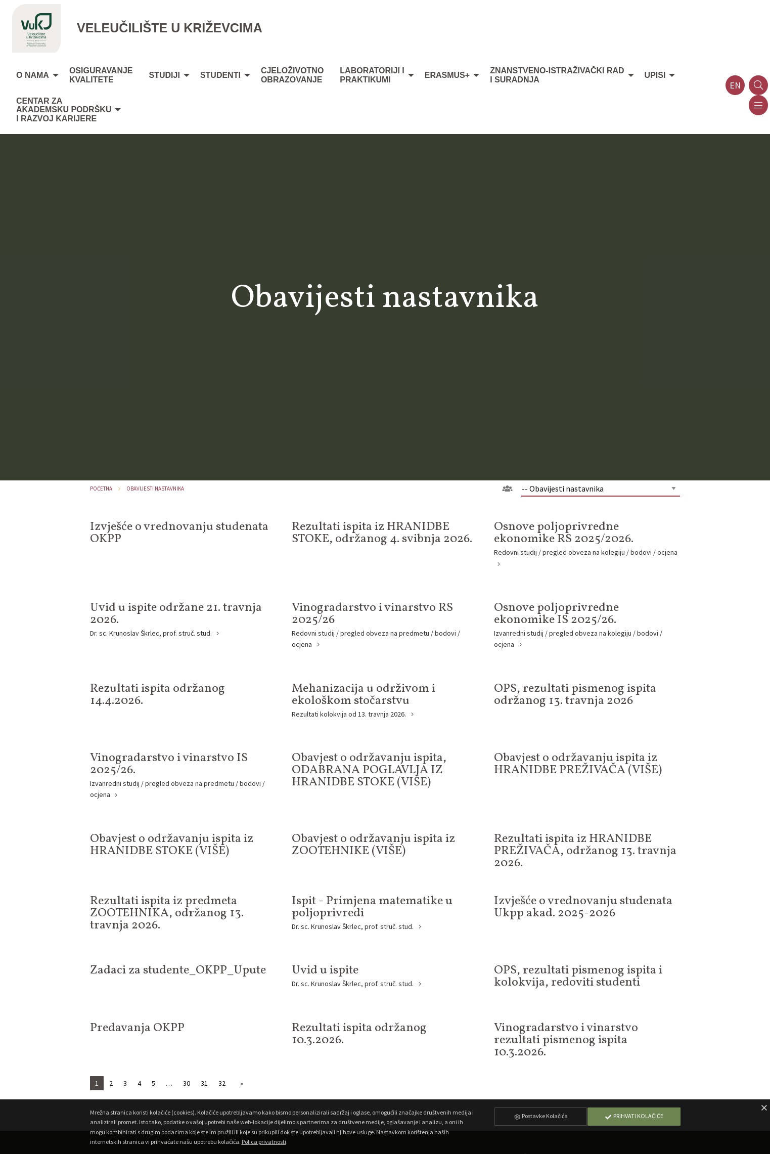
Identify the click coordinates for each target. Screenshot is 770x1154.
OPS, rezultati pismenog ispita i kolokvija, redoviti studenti (578, 976)
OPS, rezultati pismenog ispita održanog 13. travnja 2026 (575, 694)
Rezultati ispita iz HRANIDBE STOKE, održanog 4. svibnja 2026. (382, 533)
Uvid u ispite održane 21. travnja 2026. (176, 614)
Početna (101, 488)
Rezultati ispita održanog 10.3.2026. (359, 1034)
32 (221, 1083)
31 (204, 1083)
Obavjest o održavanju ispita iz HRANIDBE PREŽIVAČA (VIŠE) (578, 764)
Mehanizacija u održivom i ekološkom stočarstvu (363, 694)
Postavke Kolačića (540, 1116)
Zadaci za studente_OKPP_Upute (178, 970)
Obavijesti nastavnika (155, 488)
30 (186, 1083)
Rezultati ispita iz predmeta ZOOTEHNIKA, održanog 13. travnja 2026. (167, 913)
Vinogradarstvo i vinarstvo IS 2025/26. (169, 764)
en (735, 85)
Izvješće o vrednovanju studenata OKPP (179, 533)
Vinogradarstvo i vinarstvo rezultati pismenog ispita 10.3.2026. (566, 1040)
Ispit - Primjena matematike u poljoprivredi (372, 907)
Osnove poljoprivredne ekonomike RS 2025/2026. (563, 533)
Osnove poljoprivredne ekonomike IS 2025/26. (556, 614)
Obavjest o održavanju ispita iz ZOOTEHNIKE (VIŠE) (373, 845)
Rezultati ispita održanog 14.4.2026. (157, 694)
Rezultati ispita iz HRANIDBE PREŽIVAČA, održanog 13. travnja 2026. (585, 851)
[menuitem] (34, 75)
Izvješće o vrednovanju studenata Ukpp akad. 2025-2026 (583, 907)
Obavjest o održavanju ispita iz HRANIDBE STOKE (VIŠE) (171, 845)
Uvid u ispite (325, 970)
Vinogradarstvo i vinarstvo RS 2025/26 (372, 614)
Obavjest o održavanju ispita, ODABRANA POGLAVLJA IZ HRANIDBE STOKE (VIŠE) (369, 770)
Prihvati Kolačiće (634, 1116)
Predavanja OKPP (137, 1028)
